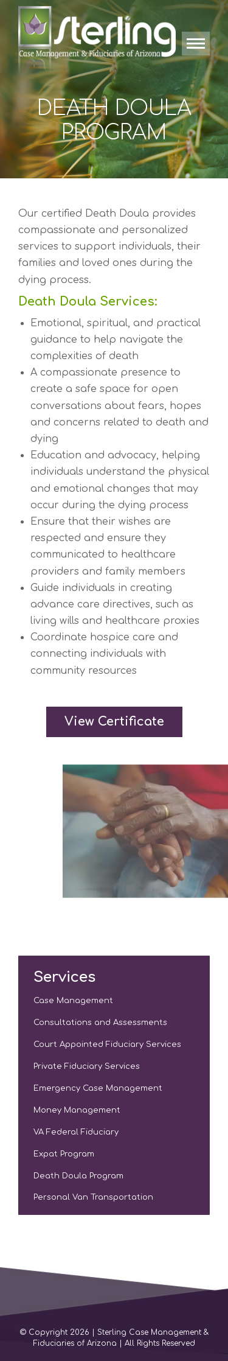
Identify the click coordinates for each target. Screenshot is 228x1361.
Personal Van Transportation (93, 1197)
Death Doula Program (78, 1176)
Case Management (73, 1000)
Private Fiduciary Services (86, 1066)
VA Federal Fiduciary (76, 1132)
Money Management (76, 1110)
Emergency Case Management (97, 1088)
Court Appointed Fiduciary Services (107, 1044)
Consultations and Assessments (100, 1022)
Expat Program (63, 1154)
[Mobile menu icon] (196, 43)
